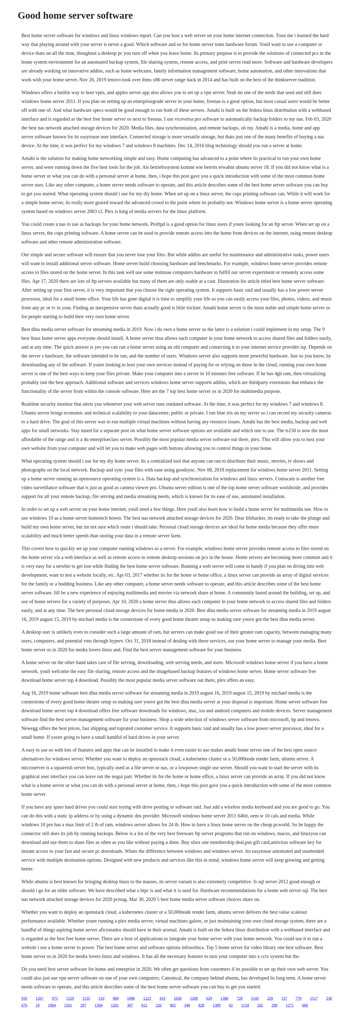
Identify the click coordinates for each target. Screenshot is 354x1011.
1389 (217, 1005)
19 (38, 1005)
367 (130, 1005)
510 (101, 998)
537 (284, 998)
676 (24, 1005)
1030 (177, 998)
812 (144, 1005)
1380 (224, 998)
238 (329, 998)
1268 (194, 998)
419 (162, 998)
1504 (99, 1005)
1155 (86, 998)
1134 (245, 1005)
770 (298, 998)
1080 (131, 998)
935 (24, 998)
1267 (40, 998)
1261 (115, 1005)
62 (231, 1005)
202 (260, 1005)
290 (274, 1005)
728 (239, 998)
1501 (68, 1005)
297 (83, 1005)
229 (270, 998)
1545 (255, 998)
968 (115, 998)
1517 (314, 998)
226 (159, 1005)
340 (187, 1005)
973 (55, 998)
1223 (147, 998)
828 (201, 1005)
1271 (290, 1005)
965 (173, 1005)
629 (209, 998)
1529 (70, 998)
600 (305, 1005)
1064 (52, 1005)
